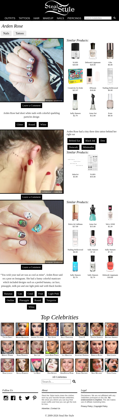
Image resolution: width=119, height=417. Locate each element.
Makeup (48, 18)
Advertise (45, 408)
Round (32, 124)
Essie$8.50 (110, 105)
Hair (36, 18)
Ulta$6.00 (110, 54)
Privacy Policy (87, 406)
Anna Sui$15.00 (93, 216)
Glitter (20, 124)
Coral (30, 293)
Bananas (8, 293)
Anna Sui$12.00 (93, 105)
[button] (100, 18)
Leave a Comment (31, 105)
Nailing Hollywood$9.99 (110, 79)
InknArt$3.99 (75, 166)
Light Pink (53, 293)
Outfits (10, 18)
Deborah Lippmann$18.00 (110, 266)
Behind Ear (74, 140)
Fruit (40, 293)
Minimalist (88, 147)
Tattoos (24, 18)
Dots (102, 140)
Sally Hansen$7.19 (93, 241)
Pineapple (24, 300)
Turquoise (51, 300)
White (43, 124)
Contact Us (55, 408)
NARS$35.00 (93, 166)
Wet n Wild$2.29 (110, 216)
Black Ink (90, 140)
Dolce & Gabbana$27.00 (75, 216)
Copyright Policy (101, 406)
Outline (10, 300)
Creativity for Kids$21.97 (75, 79)
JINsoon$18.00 (93, 79)
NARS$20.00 (75, 54)
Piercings (74, 18)
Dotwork (73, 147)
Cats (20, 293)
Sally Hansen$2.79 (75, 105)
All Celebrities (59, 377)
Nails (60, 18)
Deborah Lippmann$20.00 (93, 54)
